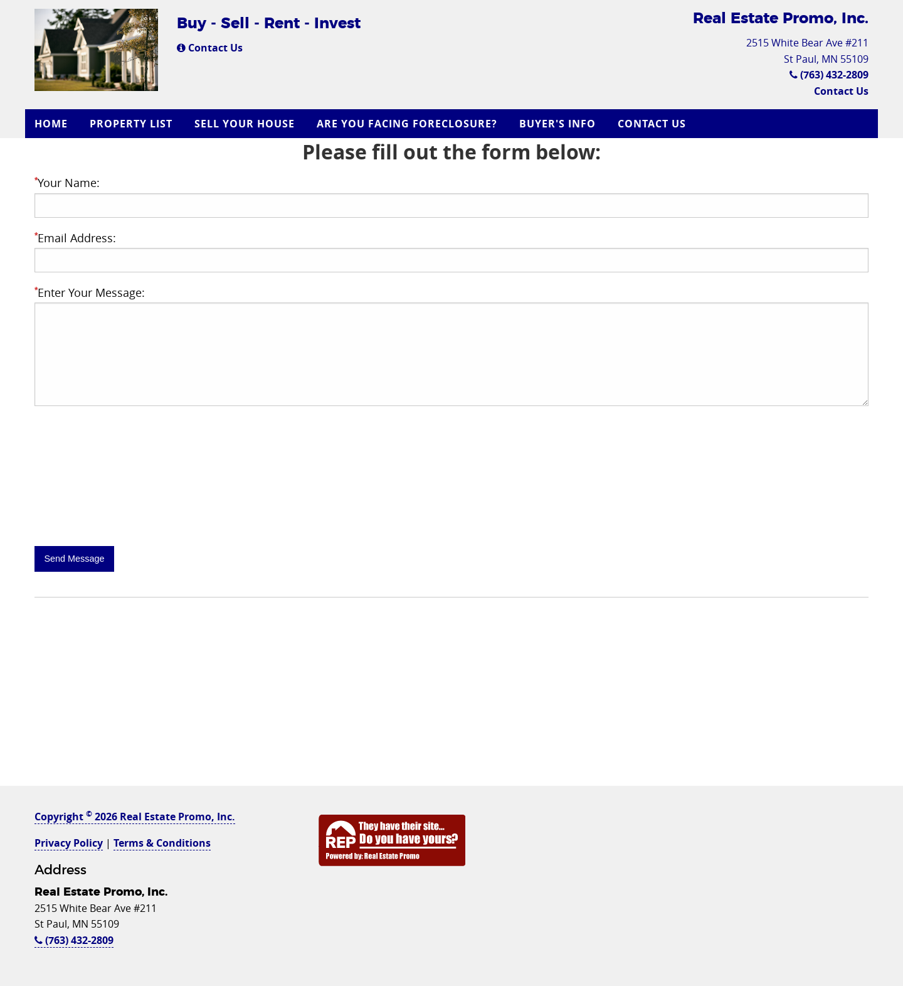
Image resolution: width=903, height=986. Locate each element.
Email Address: (75, 237)
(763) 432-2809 (829, 75)
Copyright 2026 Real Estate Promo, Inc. (134, 816)
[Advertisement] (451, 698)
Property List (131, 124)
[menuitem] (52, 123)
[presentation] (129, 506)
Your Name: (67, 182)
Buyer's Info (557, 124)
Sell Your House (244, 124)
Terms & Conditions (162, 843)
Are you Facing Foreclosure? (407, 124)
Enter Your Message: (89, 292)
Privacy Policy (68, 843)
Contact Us (210, 48)
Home (51, 124)
